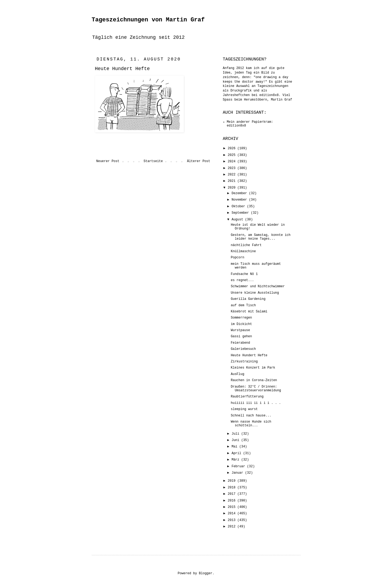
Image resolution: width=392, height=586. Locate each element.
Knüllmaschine (243, 251)
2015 (232, 507)
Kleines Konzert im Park (253, 368)
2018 (232, 487)
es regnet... (242, 280)
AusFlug (237, 374)
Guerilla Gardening (248, 299)
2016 (232, 501)
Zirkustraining (244, 361)
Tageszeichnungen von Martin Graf (148, 20)
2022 (232, 175)
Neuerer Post (107, 161)
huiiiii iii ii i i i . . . (256, 403)
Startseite (153, 161)
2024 (232, 161)
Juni (236, 440)
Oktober (239, 206)
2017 (232, 494)
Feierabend (240, 343)
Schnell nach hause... (251, 416)
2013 (232, 520)
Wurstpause (240, 330)
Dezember (240, 193)
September (241, 213)
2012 (232, 526)
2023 (232, 168)
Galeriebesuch (243, 349)
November (240, 200)
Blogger (205, 573)
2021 (232, 181)
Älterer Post (198, 161)
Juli (236, 434)
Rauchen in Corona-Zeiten (254, 380)
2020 (232, 188)
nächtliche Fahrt (246, 245)
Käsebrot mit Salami (249, 311)
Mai (235, 447)
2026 (232, 148)
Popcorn (237, 257)
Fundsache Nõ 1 (244, 274)
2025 (232, 155)
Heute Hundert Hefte (249, 355)
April (237, 453)
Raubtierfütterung (247, 397)
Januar (238, 473)
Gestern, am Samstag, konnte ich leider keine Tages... (260, 237)
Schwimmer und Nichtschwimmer (258, 286)
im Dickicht (241, 324)
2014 (232, 513)
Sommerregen (241, 318)
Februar (239, 466)
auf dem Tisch (243, 305)
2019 (232, 481)
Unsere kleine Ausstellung (255, 293)
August (238, 219)
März (236, 460)
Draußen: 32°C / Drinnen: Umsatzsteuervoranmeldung (256, 388)
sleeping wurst (244, 409)
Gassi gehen (241, 336)
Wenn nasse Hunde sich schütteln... (251, 423)
